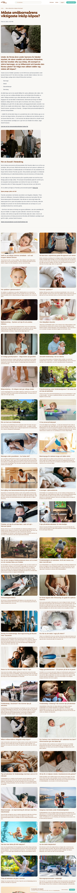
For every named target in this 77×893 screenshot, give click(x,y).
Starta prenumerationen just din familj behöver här (14, 221)
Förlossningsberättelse (8, 597)
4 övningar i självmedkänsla (48, 490)
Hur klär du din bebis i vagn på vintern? (51, 633)
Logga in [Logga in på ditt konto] (62, 2)
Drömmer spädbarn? (46, 289)
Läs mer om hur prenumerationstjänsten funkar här (14, 126)
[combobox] (28, 2)
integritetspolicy (57, 890)
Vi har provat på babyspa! (47, 422)
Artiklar (56, 2)
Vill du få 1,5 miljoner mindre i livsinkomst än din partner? (57, 774)
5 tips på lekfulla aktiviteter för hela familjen (53, 524)
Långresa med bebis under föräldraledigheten (54, 810)
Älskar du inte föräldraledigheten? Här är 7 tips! (16, 669)
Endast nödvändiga (65, 889)
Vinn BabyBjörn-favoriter (47, 322)
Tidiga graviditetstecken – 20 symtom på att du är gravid (57, 669)
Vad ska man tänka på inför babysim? (13, 844)
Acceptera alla (72, 889)
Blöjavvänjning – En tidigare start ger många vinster (17, 389)
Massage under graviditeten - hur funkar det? (15, 456)
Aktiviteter (52, 2)
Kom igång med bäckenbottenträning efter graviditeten (18, 490)
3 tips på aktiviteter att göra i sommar (13, 878)
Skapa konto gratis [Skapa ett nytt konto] (71, 2)
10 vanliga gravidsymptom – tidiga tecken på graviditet (18, 356)
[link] (14, 8)
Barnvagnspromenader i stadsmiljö (50, 878)
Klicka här (35, 187)
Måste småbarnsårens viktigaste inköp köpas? (14, 8)
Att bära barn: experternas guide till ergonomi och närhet (57, 255)
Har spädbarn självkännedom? (11, 289)
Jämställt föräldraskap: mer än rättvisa (51, 356)
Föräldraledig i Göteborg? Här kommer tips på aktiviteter (57, 703)
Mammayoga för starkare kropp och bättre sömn (54, 456)
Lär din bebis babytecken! (47, 844)
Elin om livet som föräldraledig (10, 422)
